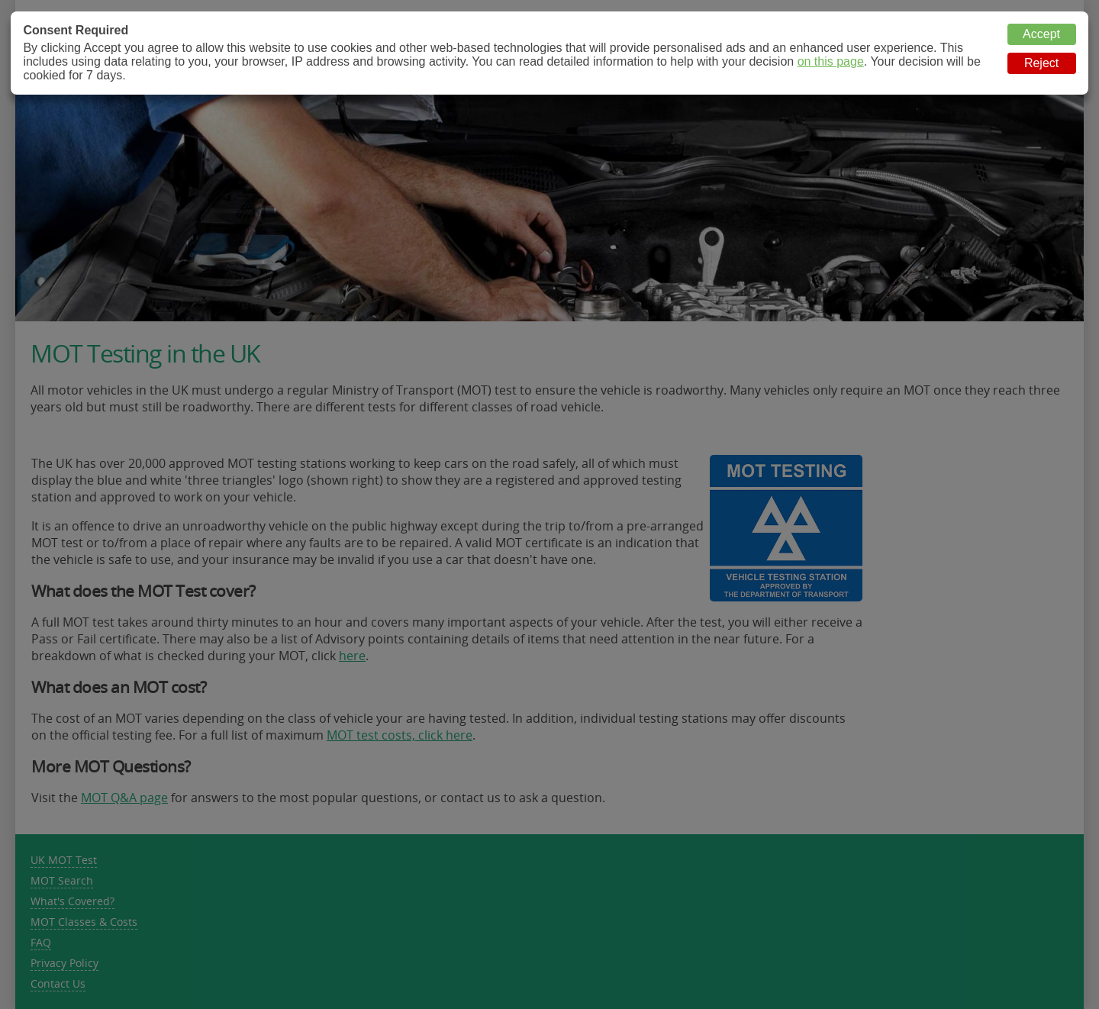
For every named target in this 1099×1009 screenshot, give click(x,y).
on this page (831, 61)
